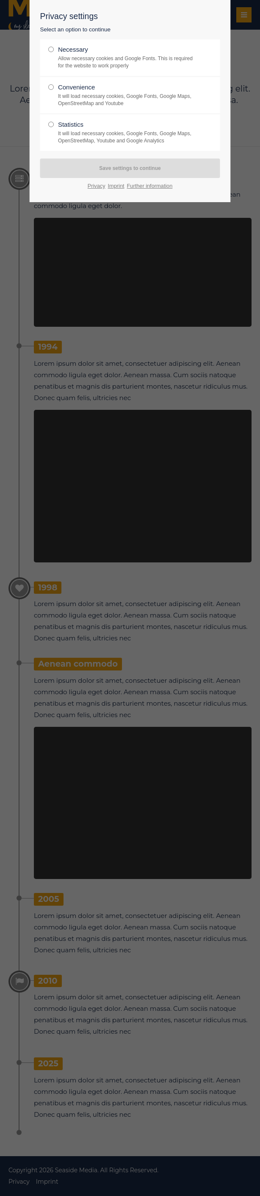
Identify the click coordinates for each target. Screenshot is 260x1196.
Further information (150, 186)
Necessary (126, 58)
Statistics (126, 133)
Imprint (116, 186)
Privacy (96, 186)
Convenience (126, 95)
